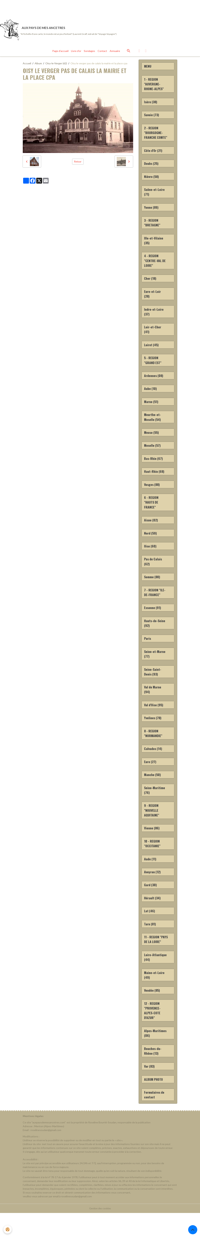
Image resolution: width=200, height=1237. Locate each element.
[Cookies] (8, 1229)
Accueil (27, 65)
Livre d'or (76, 52)
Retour (78, 163)
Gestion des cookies (100, 1232)
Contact (102, 52)
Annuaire (115, 52)
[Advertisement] (66, 8)
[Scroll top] (192, 1229)
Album (38, 65)
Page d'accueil (60, 52)
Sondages (89, 52)
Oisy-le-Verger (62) (56, 65)
